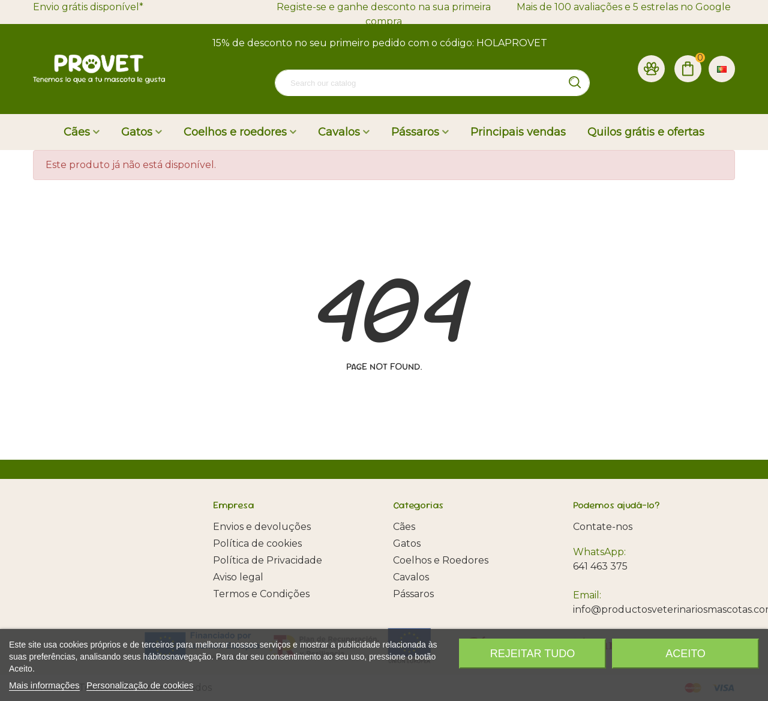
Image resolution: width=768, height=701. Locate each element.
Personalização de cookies (139, 685)
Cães (77, 132)
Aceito (685, 654)
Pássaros (415, 132)
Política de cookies (257, 543)
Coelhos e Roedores (440, 560)
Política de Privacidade (267, 560)
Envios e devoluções (262, 526)
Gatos (136, 132)
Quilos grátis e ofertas (645, 132)
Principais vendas (518, 132)
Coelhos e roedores (235, 132)
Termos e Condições (261, 594)
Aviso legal (238, 577)
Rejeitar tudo (532, 654)
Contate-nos (602, 526)
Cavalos (339, 132)
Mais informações (44, 685)
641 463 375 (600, 566)
